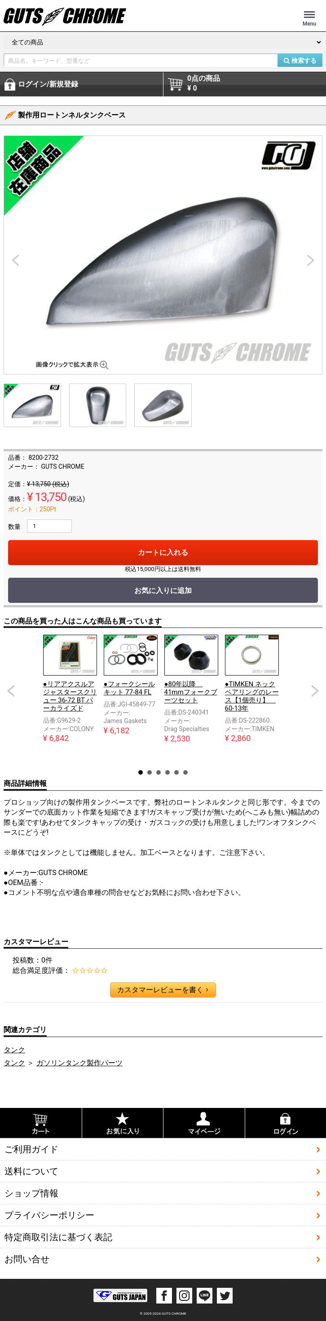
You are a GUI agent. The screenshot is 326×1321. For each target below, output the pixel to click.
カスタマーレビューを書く (162, 990)
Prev (11, 691)
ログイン (48, 84)
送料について (31, 1171)
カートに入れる (163, 552)
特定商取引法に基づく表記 (58, 1237)
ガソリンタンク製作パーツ (79, 1063)
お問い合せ (26, 1259)
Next (315, 691)
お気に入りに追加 (163, 590)
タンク (14, 1050)
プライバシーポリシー (49, 1215)
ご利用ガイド (31, 1149)
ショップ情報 (31, 1193)
